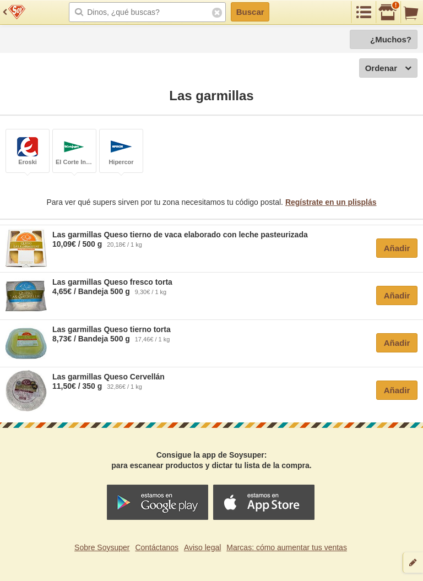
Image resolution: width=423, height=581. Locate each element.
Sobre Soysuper (101, 547)
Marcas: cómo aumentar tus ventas (286, 547)
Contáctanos (156, 547)
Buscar (250, 12)
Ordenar (388, 68)
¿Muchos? (390, 39)
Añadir (397, 248)
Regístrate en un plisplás (331, 202)
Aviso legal (202, 547)
